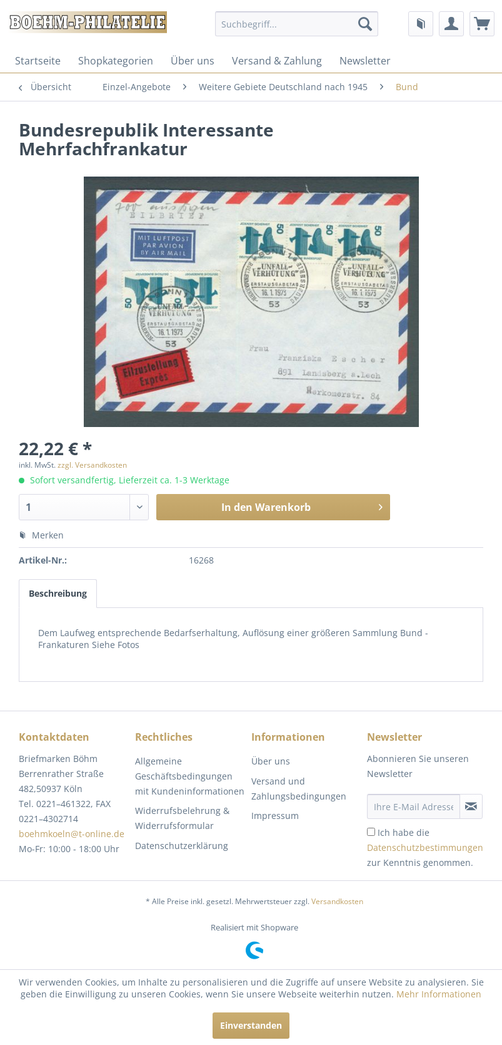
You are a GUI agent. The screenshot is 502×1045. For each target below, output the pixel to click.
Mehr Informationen (438, 994)
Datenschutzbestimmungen (425, 847)
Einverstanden (251, 1025)
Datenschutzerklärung (181, 846)
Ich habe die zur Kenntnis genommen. (425, 847)
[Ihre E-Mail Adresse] (413, 806)
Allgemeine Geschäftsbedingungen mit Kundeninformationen (189, 776)
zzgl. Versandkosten (92, 465)
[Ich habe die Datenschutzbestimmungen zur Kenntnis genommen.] (371, 832)
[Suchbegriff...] (296, 23)
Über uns (192, 61)
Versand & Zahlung (277, 61)
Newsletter (365, 61)
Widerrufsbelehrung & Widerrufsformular (182, 818)
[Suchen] (365, 23)
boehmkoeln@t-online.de (71, 834)
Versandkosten (337, 901)
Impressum (275, 815)
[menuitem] (296, 23)
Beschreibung (58, 593)
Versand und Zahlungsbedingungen (298, 788)
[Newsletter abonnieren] (471, 806)
